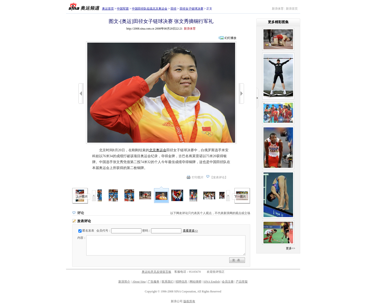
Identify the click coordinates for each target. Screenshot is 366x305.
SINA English (211, 281)
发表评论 (219, 177)
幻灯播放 (230, 38)
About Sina (139, 281)
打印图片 (198, 177)
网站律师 (195, 281)
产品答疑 (242, 281)
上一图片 (82, 196)
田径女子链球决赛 (191, 8)
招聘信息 (181, 281)
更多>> (290, 248)
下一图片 (240, 196)
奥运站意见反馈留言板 (156, 271)
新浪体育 (278, 8)
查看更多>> (190, 230)
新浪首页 (292, 8)
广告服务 (153, 281)
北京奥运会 (157, 150)
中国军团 (123, 8)
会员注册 (228, 281)
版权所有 (189, 301)
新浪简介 (124, 281)
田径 (173, 8)
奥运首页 (108, 8)
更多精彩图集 (278, 22)
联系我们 (168, 281)
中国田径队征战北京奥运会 (149, 8)
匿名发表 (88, 230)
